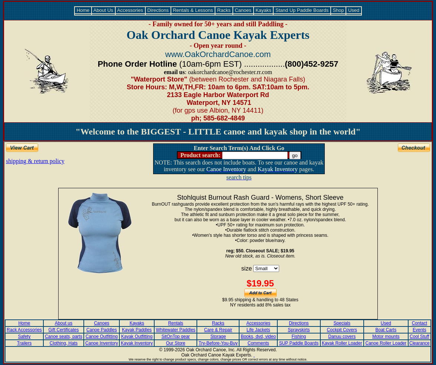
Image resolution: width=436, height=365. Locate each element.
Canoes (243, 10)
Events (419, 329)
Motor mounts (385, 336)
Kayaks (263, 10)
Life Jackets (258, 329)
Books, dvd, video (258, 336)
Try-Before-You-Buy (218, 343)
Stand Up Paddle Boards (302, 10)
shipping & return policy (35, 161)
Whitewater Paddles (175, 329)
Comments (258, 343)
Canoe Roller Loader (386, 343)
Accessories (130, 10)
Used (354, 10)
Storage (218, 336)
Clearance (419, 343)
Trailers (24, 343)
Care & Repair (218, 329)
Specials (342, 323)
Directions (158, 10)
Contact (419, 323)
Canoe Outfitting (102, 336)
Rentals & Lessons (193, 10)
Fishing (299, 336)
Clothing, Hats (63, 343)
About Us (103, 10)
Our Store (175, 343)
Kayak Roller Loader (342, 343)
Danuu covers (342, 336)
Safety (24, 336)
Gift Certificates (64, 329)
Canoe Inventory (101, 343)
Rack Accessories (24, 329)
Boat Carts (386, 329)
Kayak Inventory (137, 343)
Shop (338, 10)
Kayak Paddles (137, 329)
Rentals (175, 323)
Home (83, 10)
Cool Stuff (419, 336)
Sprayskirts (299, 329)
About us (63, 323)
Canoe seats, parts (63, 336)
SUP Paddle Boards (299, 343)
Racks (224, 10)
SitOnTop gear (175, 336)
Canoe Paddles (101, 329)
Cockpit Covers (342, 329)
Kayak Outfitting (137, 336)
